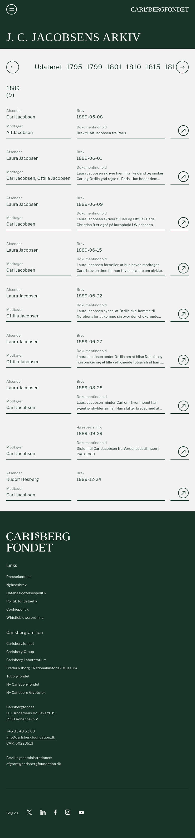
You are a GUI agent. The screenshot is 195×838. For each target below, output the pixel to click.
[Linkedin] (43, 813)
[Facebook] (55, 813)
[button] (182, 67)
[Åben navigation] (11, 9)
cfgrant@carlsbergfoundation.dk (33, 764)
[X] (29, 813)
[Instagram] (67, 813)
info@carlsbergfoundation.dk (30, 737)
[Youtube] (81, 813)
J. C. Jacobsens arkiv (73, 37)
